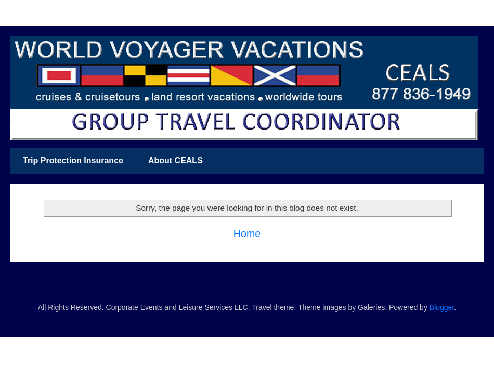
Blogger (442, 307)
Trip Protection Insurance (73, 160)
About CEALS (175, 160)
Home (247, 233)
